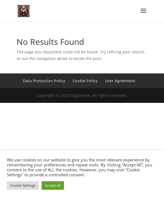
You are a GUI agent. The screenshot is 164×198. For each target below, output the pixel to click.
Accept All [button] (53, 185)
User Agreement (120, 80)
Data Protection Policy (44, 80)
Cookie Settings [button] (23, 185)
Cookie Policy (85, 80)
